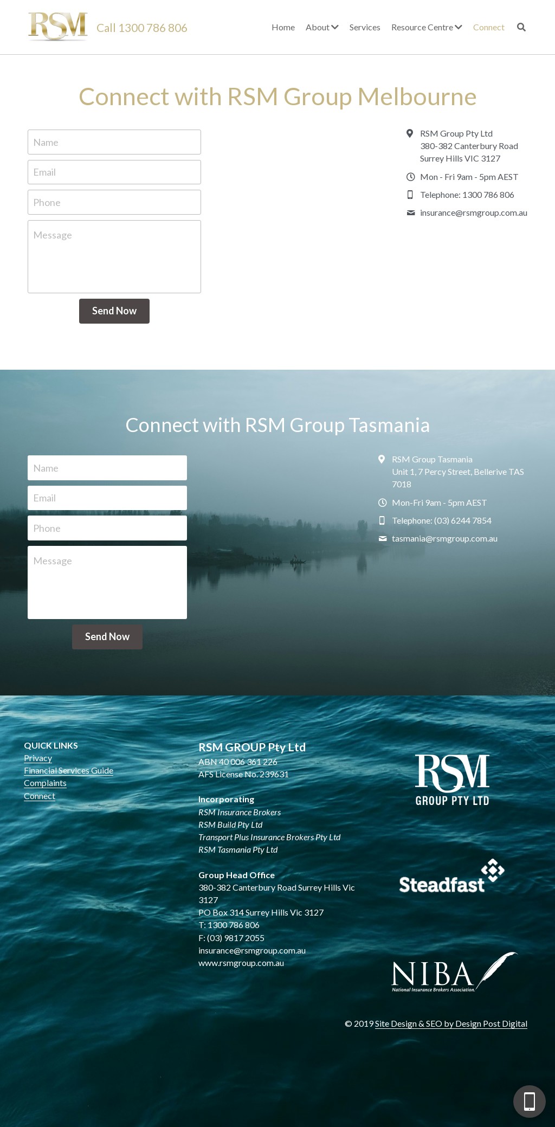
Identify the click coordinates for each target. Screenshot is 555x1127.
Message (52, 235)
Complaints (45, 782)
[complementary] (476, 1067)
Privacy (38, 757)
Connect (39, 795)
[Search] (521, 27)
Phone (47, 202)
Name (46, 141)
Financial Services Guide (68, 770)
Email (44, 172)
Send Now (114, 311)
